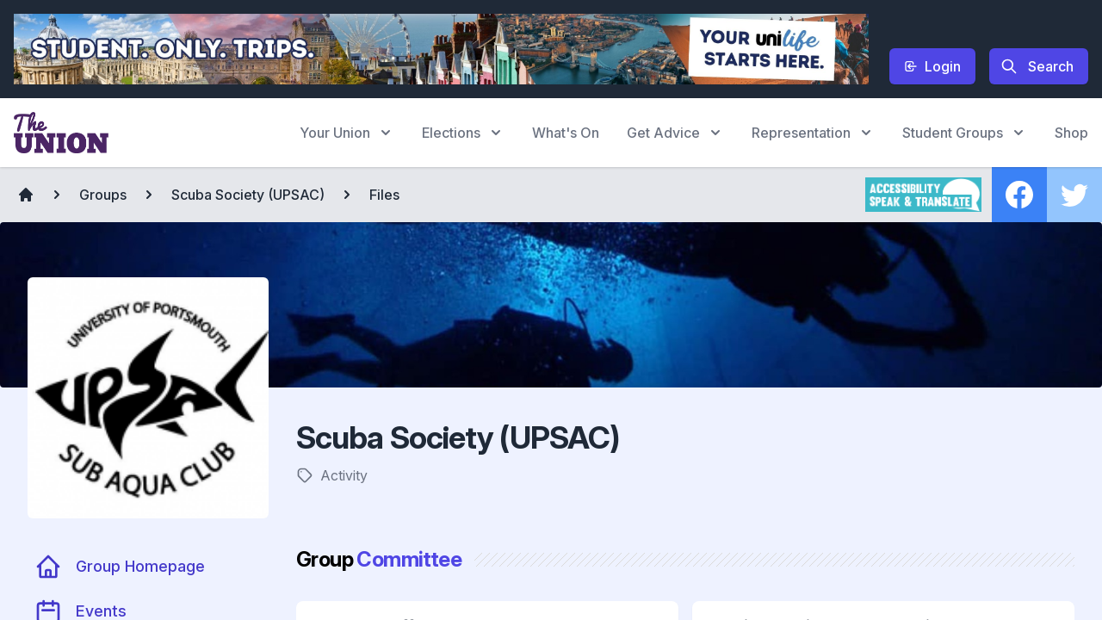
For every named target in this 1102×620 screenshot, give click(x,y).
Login (932, 66)
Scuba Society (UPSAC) (248, 194)
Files (384, 194)
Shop (1071, 132)
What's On (565, 132)
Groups (103, 194)
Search (1037, 66)
